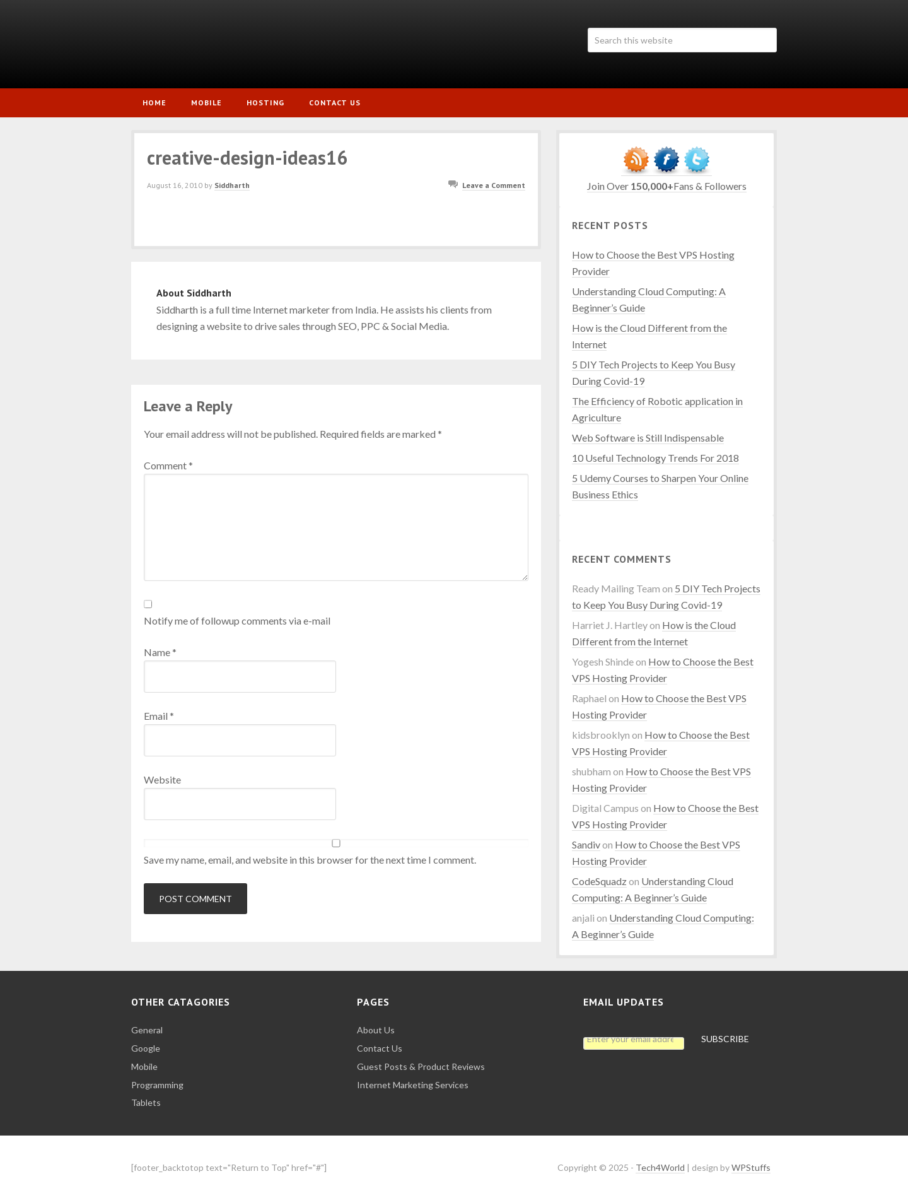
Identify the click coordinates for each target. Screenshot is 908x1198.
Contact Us (379, 1045)
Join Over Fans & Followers (667, 183)
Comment (168, 463)
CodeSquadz (599, 878)
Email (159, 713)
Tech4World (238, 44)
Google (145, 1045)
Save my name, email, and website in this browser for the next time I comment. (310, 857)
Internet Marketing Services (413, 1082)
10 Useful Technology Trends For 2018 (655, 455)
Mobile (144, 1064)
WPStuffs (751, 1165)
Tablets (146, 1100)
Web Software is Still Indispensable (648, 435)
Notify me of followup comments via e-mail (237, 618)
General (147, 1028)
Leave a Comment (493, 183)
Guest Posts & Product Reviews (421, 1064)
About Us (376, 1028)
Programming (157, 1082)
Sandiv (586, 842)
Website (162, 777)
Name (160, 649)
